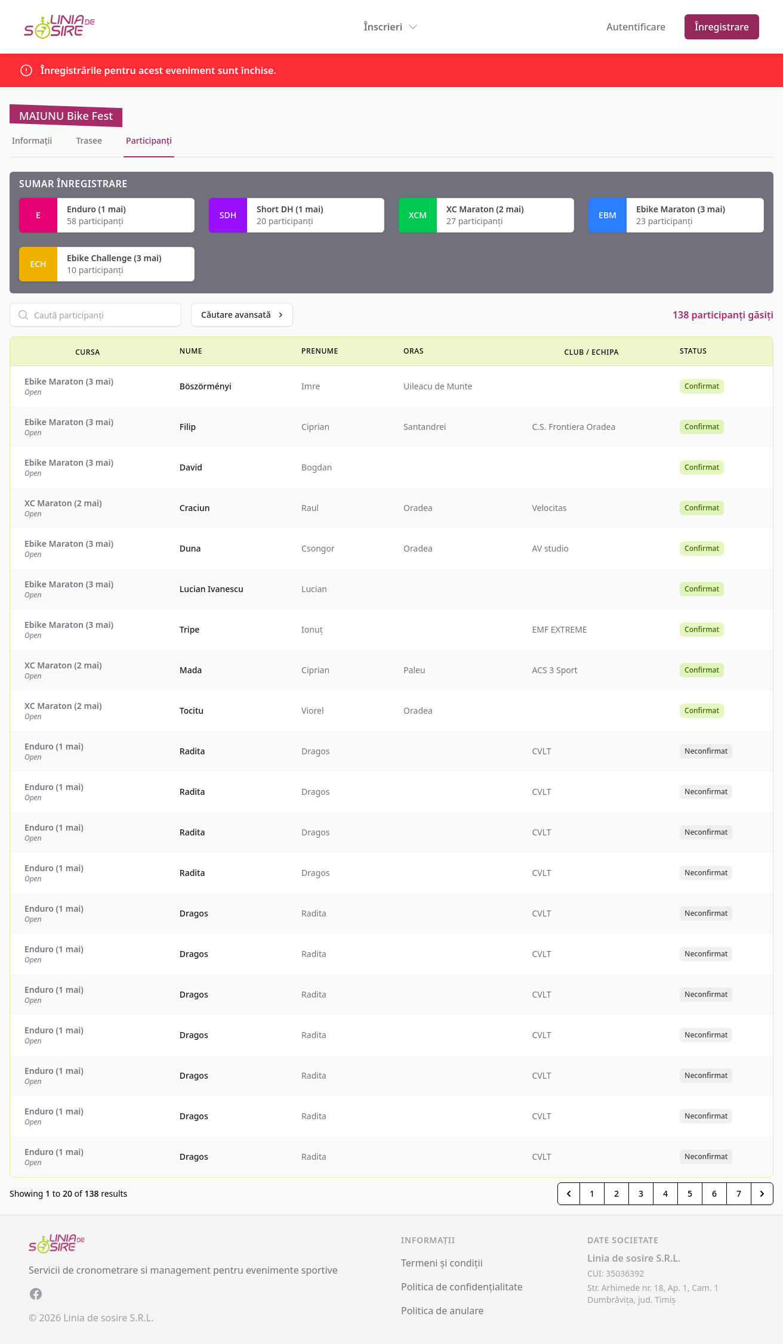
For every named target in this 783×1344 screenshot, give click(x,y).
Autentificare (635, 26)
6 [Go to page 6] (714, 1193)
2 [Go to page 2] (616, 1193)
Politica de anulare (442, 1310)
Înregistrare (722, 26)
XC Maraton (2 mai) (485, 209)
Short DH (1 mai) (290, 209)
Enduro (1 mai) (96, 209)
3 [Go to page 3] (641, 1193)
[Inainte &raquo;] (762, 1193)
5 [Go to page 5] (690, 1193)
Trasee (89, 140)
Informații (32, 140)
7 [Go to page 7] (738, 1193)
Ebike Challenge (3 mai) (114, 258)
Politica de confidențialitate (462, 1286)
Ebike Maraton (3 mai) (680, 209)
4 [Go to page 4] (665, 1193)
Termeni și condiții (442, 1262)
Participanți (149, 140)
